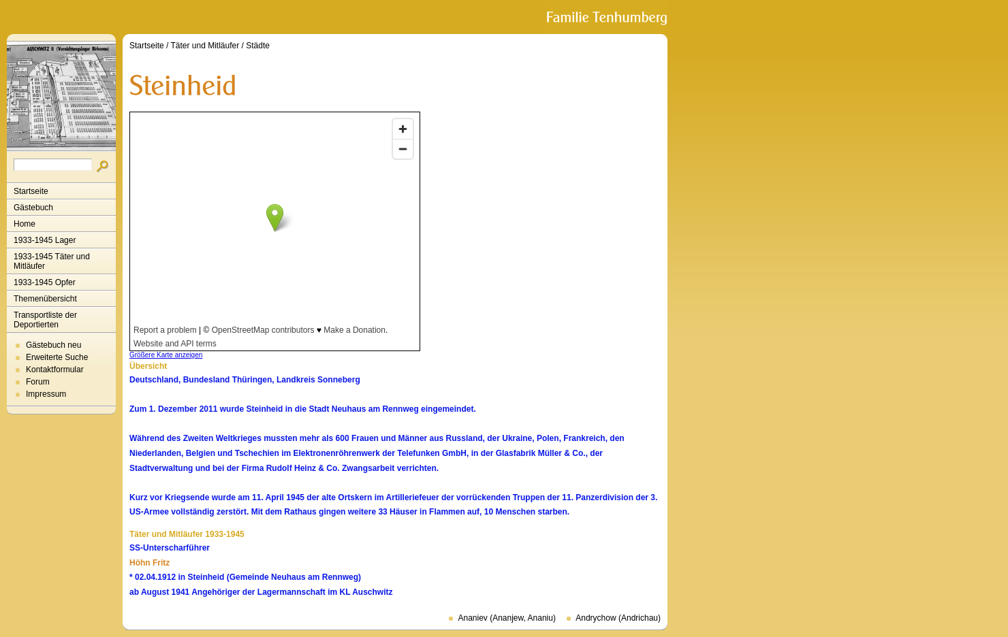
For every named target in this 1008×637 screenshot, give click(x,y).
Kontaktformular (55, 369)
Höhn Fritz (149, 563)
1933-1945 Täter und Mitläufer (52, 261)
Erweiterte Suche (57, 357)
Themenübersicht (45, 299)
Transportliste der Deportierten (45, 319)
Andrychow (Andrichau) (618, 618)
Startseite (31, 191)
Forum (38, 382)
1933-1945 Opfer (45, 282)
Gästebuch (33, 207)
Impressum (46, 394)
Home (24, 224)
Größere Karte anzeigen (165, 355)
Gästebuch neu (53, 345)
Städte (258, 45)
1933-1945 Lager (45, 240)
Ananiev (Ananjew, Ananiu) (506, 618)
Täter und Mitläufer (205, 45)
